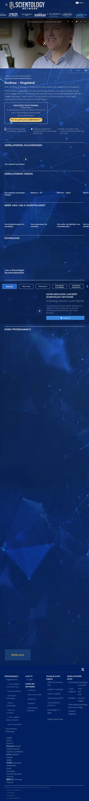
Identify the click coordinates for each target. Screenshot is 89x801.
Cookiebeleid (10, 793)
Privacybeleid (10, 795)
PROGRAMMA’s (12, 676)
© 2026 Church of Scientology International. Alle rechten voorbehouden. (27, 787)
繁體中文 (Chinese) (14, 779)
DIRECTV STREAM (55, 689)
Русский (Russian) (14, 774)
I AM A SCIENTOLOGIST (18, 76)
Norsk (8, 768)
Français (9, 782)
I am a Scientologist (15, 724)
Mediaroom (32, 699)
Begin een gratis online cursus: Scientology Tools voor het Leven (72, 131)
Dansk (9, 740)
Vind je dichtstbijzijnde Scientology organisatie (16, 130)
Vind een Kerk (80, 691)
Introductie (31, 690)
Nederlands (11, 765)
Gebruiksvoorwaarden (13, 790)
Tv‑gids (30, 679)
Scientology (73, 682)
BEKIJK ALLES (17, 655)
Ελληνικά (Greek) (13, 746)
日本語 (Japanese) (13, 763)
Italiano (9, 760)
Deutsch (9, 743)
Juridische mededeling (13, 798)
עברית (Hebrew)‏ (12, 754)
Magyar (9, 757)
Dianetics (72, 698)
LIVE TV (29, 676)
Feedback (31, 703)
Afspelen (65, 318)
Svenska (9, 776)
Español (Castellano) (14, 751)
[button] (87, 286)
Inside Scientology (14, 691)
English (9, 738)
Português (10, 771)
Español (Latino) (13, 749)
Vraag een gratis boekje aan (45, 131)
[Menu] (6, 4)
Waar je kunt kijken (35, 695)
